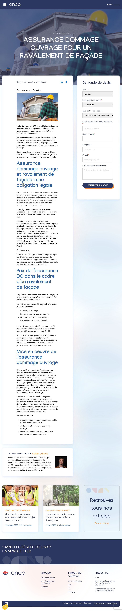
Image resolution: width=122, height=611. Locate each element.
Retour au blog (101, 524)
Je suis (85, 90)
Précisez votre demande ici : (94, 167)
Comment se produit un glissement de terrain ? (105, 591)
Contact (44, 589)
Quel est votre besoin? (92, 112)
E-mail (85, 156)
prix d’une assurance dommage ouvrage (36, 296)
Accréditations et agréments (48, 584)
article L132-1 (28, 194)
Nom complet (88, 135)
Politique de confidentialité (105, 605)
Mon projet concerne (92, 101)
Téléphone (87, 146)
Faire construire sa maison (34, 83)
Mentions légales (75, 583)
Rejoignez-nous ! (48, 580)
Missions (71, 594)
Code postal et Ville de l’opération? (97, 123)
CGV (69, 587)
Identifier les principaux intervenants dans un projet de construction (18, 519)
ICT (69, 590)
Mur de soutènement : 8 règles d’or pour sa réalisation (105, 585)
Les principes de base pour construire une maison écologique (61, 519)
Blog (18, 83)
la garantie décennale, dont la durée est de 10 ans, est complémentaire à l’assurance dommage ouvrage (37, 390)
